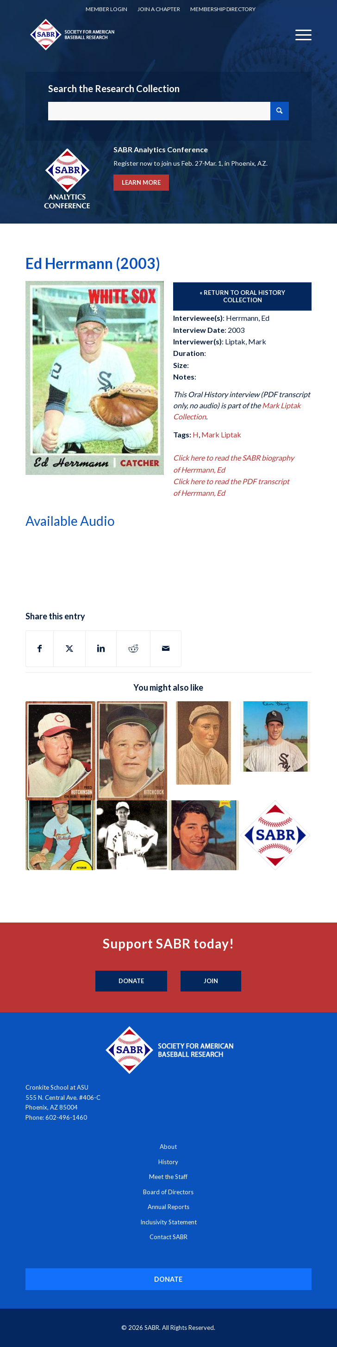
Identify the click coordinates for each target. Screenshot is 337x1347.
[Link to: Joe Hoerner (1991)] (60, 835)
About (168, 1146)
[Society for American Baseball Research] (140, 34)
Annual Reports (168, 1206)
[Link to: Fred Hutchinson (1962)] (60, 750)
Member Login (106, 9)
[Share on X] (69, 648)
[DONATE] (168, 1279)
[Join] (211, 981)
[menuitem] (106, 9)
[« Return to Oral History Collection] (242, 296)
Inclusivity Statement (168, 1222)
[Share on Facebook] (39, 648)
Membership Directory (223, 9)
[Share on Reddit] (133, 648)
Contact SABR (168, 1237)
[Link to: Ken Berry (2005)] (275, 736)
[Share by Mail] (165, 648)
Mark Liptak (221, 434)
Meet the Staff (168, 1176)
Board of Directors (168, 1192)
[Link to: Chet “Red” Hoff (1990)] (203, 743)
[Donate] (131, 981)
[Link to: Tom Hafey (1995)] (132, 835)
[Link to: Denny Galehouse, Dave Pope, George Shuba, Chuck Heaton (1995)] (275, 835)
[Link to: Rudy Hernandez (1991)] (203, 835)
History (168, 1162)
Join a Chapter (158, 9)
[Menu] (299, 34)
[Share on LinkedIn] (101, 648)
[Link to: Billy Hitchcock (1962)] (132, 750)
